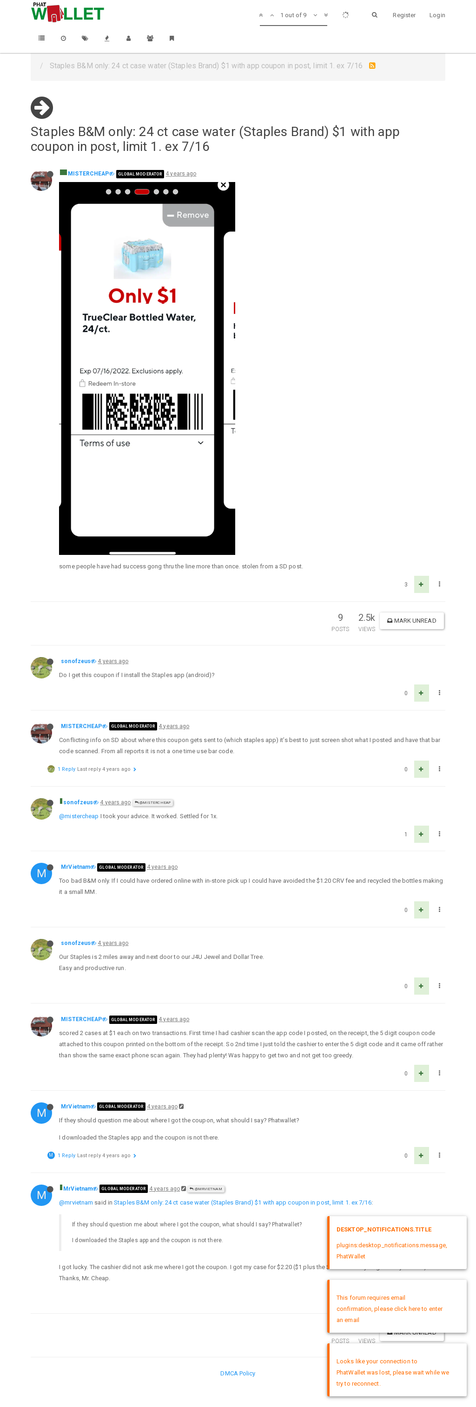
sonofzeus (76, 661)
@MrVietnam (206, 1189)
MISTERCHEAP (88, 173)
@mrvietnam (76, 1202)
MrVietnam (75, 867)
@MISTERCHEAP (153, 803)
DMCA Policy (237, 1373)
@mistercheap (79, 816)
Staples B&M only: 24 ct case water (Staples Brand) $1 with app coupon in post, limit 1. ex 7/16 (242, 1202)
